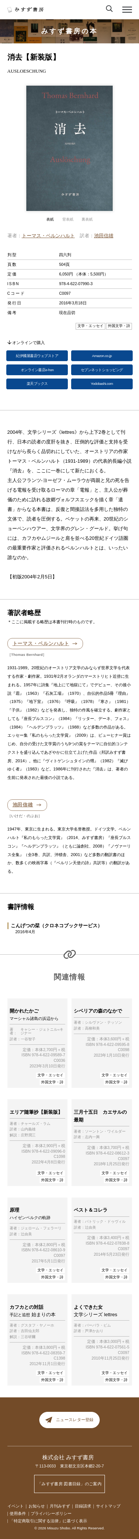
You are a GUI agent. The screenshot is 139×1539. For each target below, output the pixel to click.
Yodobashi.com (102, 384)
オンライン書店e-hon (37, 370)
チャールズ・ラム (35, 1124)
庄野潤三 (28, 1135)
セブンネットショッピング (102, 370)
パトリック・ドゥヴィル (105, 1221)
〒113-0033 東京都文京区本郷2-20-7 (69, 1466)
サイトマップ (108, 1506)
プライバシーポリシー (51, 1513)
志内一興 (92, 1137)
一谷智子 (28, 1039)
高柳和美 (92, 1028)
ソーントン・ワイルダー (105, 1131)
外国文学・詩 (52, 1082)
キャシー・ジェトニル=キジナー (41, 1032)
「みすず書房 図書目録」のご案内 (69, 1484)
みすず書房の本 (69, 31)
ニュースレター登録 (69, 1419)
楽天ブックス (37, 384)
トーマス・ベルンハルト (48, 235)
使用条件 (18, 1513)
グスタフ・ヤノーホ (37, 1325)
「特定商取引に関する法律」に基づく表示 (48, 1521)
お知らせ (37, 1506)
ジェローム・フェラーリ (41, 1228)
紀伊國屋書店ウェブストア (37, 356)
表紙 (50, 219)
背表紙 (67, 219)
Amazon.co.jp (102, 356)
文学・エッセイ (50, 1075)
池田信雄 (103, 235)
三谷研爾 (28, 1337)
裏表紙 (87, 219)
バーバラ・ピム (98, 1325)
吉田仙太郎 (30, 1331)
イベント (15, 1506)
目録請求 (83, 1506)
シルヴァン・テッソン (103, 1022)
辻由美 (26, 1234)
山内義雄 (28, 1129)
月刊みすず (60, 1506)
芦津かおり (94, 1331)
